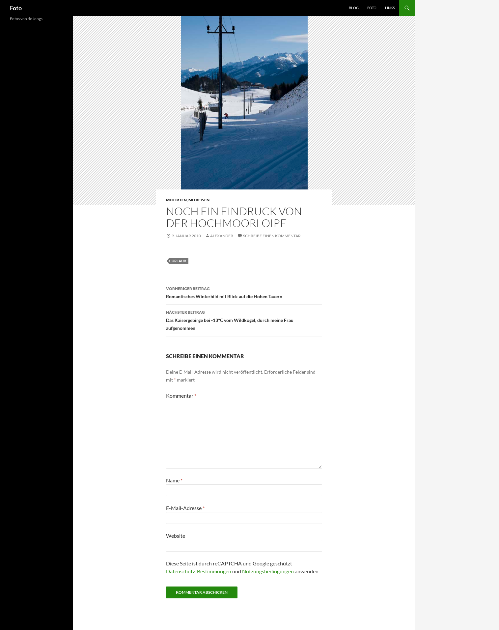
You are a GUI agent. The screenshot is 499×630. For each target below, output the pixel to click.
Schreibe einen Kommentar (272, 235)
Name (174, 480)
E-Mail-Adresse (185, 508)
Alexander (221, 235)
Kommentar (181, 395)
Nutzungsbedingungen (268, 571)
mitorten (176, 199)
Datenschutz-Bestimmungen (198, 571)
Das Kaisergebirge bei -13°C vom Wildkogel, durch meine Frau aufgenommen (244, 319)
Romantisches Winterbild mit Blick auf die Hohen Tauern (244, 292)
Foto (16, 8)
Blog (354, 8)
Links (390, 8)
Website (175, 535)
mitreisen (198, 199)
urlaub (179, 261)
